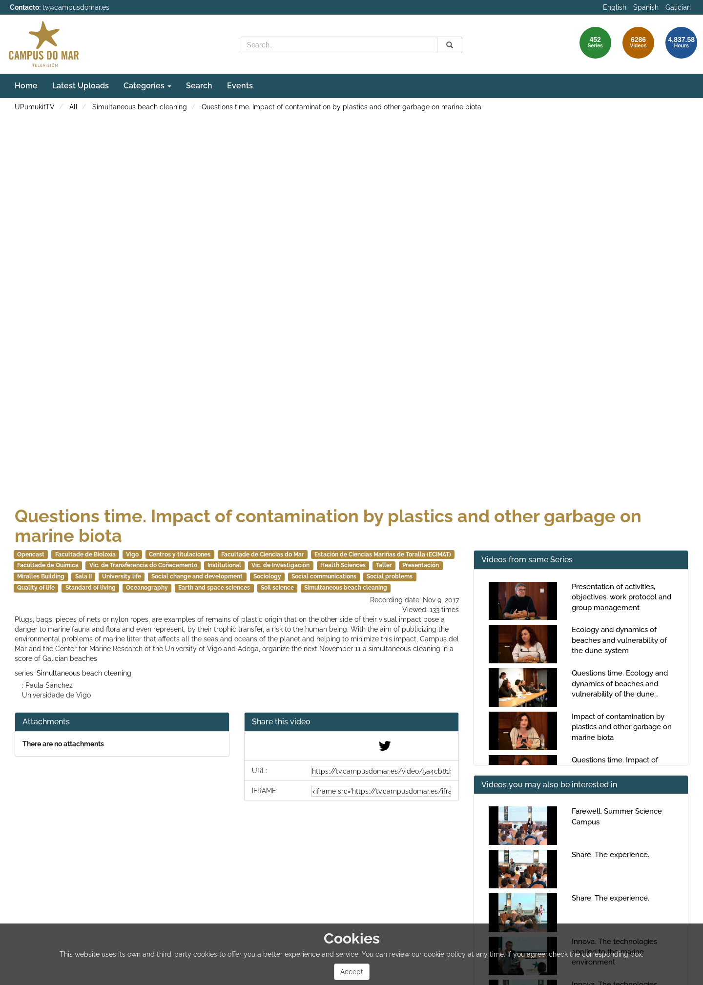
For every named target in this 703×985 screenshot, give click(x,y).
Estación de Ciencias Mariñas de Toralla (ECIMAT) (382, 554)
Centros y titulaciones (179, 554)
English (614, 7)
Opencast (30, 554)
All (73, 107)
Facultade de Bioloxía (85, 554)
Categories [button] (147, 85)
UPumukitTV (35, 107)
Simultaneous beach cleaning (139, 107)
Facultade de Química (48, 565)
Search (199, 85)
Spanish (646, 7)
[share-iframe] (381, 791)
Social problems (390, 576)
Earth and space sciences (214, 587)
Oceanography (147, 587)
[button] (351, 722)
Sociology (267, 576)
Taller (384, 565)
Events (240, 85)
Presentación (420, 565)
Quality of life (36, 587)
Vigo (132, 554)
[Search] (449, 45)
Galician (678, 7)
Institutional (224, 565)
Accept (351, 972)
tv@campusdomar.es (75, 7)
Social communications (323, 576)
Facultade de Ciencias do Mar (262, 554)
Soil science (277, 587)
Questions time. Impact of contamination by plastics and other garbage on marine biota (341, 107)
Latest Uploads (80, 85)
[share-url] (381, 771)
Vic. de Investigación (280, 565)
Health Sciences (343, 565)
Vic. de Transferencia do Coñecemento (143, 565)
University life (121, 576)
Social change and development (197, 576)
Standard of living (90, 587)
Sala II (83, 576)
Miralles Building (40, 576)
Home (26, 85)
